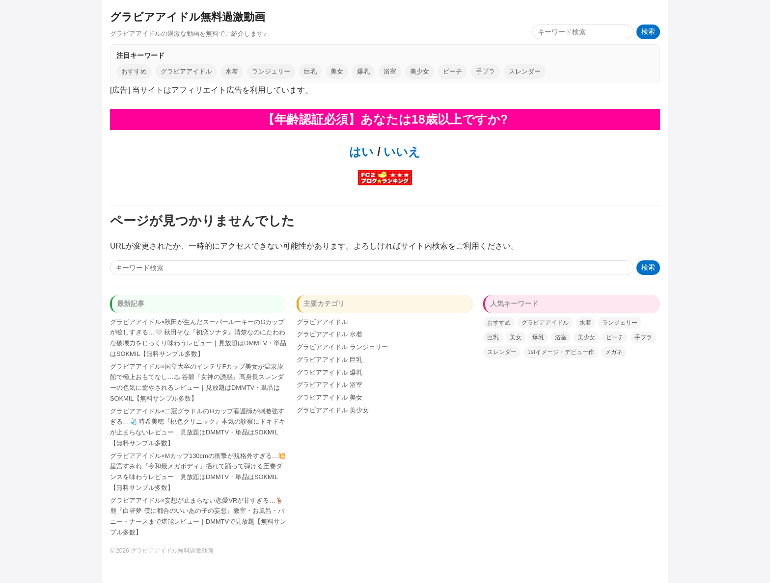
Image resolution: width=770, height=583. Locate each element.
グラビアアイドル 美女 (329, 397)
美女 (336, 71)
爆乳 (363, 71)
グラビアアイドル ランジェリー (342, 347)
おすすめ (134, 71)
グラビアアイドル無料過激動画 (187, 17)
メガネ (614, 352)
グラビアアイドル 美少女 (333, 410)
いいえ (401, 151)
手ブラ (485, 71)
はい (361, 151)
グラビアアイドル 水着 (329, 334)
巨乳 (310, 71)
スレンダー (525, 71)
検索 (648, 31)
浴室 (390, 71)
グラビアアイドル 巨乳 (329, 359)
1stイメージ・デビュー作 (560, 352)
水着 (231, 71)
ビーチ (452, 71)
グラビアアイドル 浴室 (329, 384)
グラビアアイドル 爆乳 (329, 372)
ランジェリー (271, 71)
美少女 (419, 71)
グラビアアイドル (186, 71)
